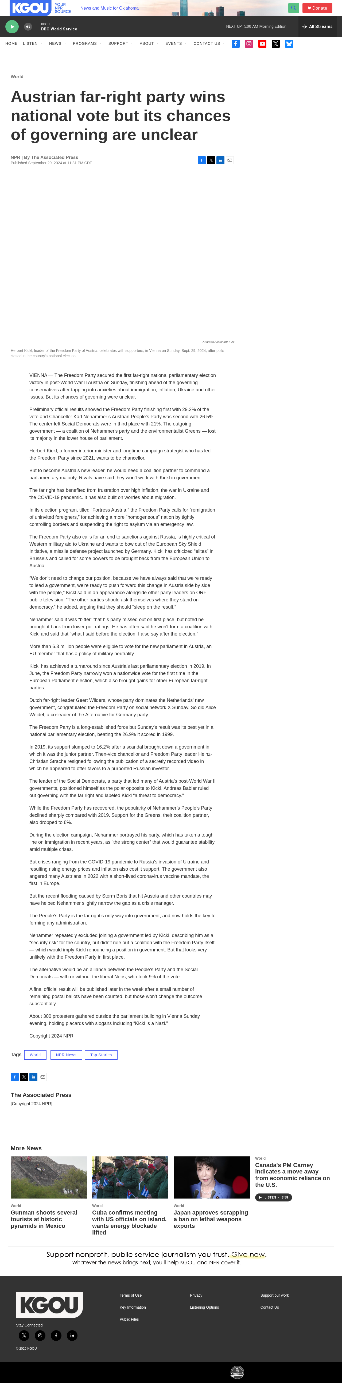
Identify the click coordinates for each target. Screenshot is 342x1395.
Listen (30, 55)
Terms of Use (131, 1307)
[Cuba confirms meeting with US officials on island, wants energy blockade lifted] (130, 1189)
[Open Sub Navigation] (42, 55)
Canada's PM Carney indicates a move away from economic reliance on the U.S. (292, 1187)
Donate (323, 14)
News (55, 55)
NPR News (66, 1067)
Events (173, 55)
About (147, 55)
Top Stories (101, 1067)
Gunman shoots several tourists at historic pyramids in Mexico (44, 1231)
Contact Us (206, 55)
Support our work (275, 1307)
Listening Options (204, 1319)
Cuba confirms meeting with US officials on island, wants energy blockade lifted (129, 1234)
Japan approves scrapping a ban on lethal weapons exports (211, 1231)
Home (11, 55)
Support (118, 55)
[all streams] (317, 38)
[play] (12, 39)
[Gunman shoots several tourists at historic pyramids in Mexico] (49, 1189)
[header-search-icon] (296, 14)
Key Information (133, 1319)
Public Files (129, 1331)
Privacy (196, 1307)
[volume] (28, 39)
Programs (85, 55)
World (17, 88)
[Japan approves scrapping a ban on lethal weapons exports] (212, 1189)
